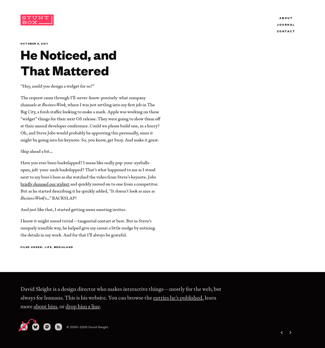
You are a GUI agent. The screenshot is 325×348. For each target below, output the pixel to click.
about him (45, 306)
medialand (63, 247)
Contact (286, 31)
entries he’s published (177, 297)
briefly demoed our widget (45, 184)
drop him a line (82, 306)
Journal (286, 24)
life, (49, 247)
